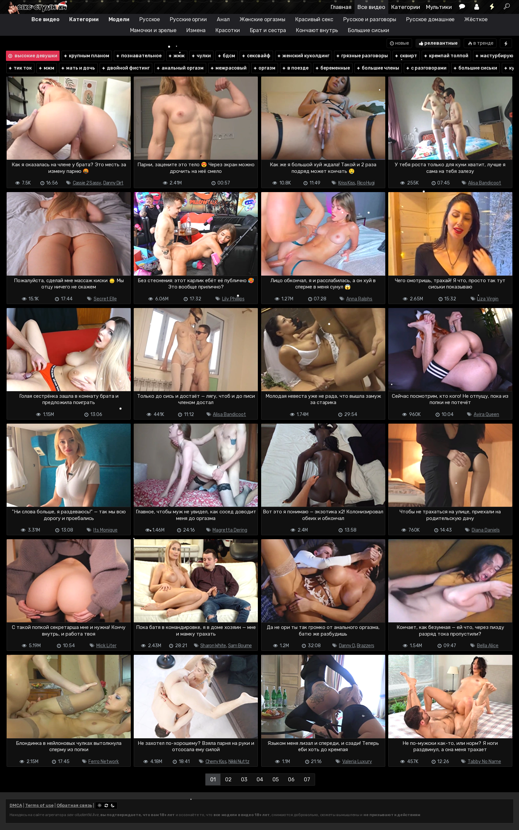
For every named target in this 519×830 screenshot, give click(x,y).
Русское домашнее (430, 19)
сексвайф (255, 56)
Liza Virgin (487, 299)
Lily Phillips (233, 299)
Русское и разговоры (369, 19)
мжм (46, 68)
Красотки (227, 30)
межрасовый (228, 68)
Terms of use (39, 805)
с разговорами (426, 68)
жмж (176, 56)
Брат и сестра (268, 30)
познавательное (139, 56)
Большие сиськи (368, 30)
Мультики (439, 7)
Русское (149, 19)
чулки (201, 56)
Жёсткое (475, 19)
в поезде (295, 68)
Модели (119, 19)
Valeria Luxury (357, 761)
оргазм (264, 68)
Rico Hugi (366, 183)
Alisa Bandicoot (484, 183)
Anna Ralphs (359, 299)
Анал (223, 19)
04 (260, 779)
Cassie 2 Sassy (87, 183)
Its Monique (105, 530)
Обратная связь (74, 805)
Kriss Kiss (346, 183)
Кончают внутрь (317, 30)
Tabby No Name (484, 761)
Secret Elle (105, 299)
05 (275, 779)
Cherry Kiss (216, 761)
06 (291, 779)
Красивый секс (314, 19)
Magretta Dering (229, 530)
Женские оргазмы (263, 19)
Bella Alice (487, 645)
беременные (332, 68)
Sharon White (213, 645)
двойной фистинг (125, 68)
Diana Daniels (486, 530)
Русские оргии (188, 19)
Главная (341, 7)
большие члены (377, 68)
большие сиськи (475, 68)
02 (228, 779)
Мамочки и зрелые (153, 30)
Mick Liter (106, 645)
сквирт (405, 56)
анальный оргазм (180, 68)
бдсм (226, 56)
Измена (196, 30)
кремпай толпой (445, 56)
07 (307, 779)
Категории (405, 7)
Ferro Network (103, 761)
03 (244, 779)
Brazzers (365, 645)
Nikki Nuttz (238, 761)
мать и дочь (78, 68)
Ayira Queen (486, 414)
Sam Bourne (240, 645)
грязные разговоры (362, 56)
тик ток (20, 68)
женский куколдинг (303, 56)
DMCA (16, 805)
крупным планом (86, 56)
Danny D (347, 645)
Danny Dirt (113, 183)
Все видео (371, 7)
